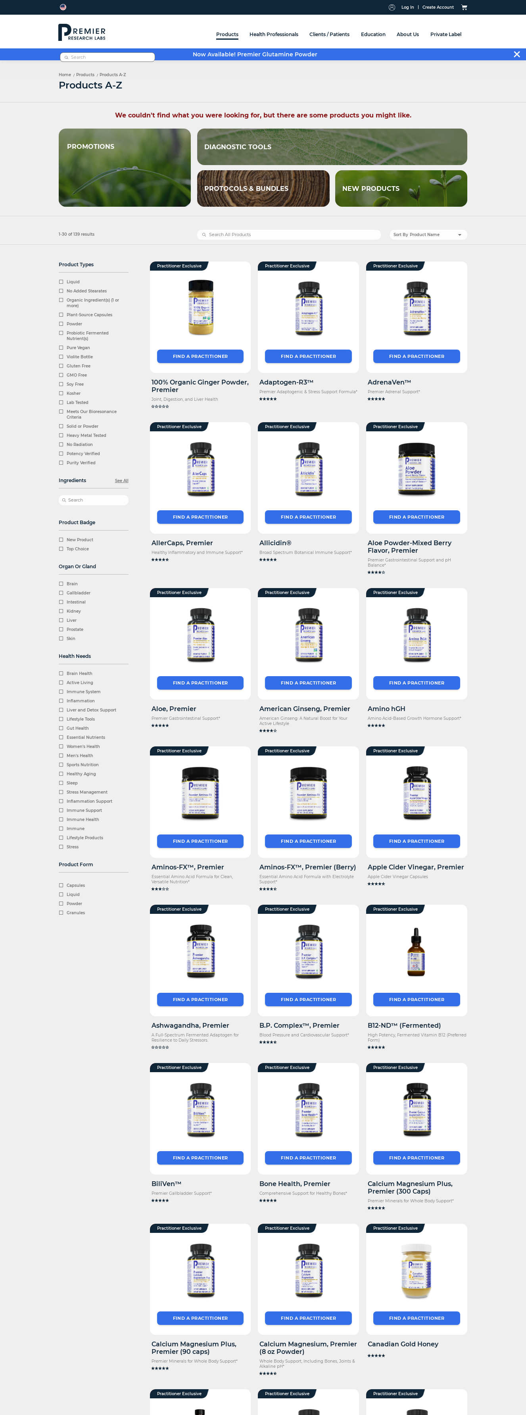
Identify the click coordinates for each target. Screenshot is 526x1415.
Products (85, 74)
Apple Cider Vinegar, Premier (416, 867)
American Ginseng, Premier (304, 709)
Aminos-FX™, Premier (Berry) (307, 867)
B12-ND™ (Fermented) (404, 1025)
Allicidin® (275, 543)
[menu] (241, 31)
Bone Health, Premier (294, 1183)
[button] (200, 406)
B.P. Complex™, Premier (299, 1025)
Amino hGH (386, 709)
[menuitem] (132, 31)
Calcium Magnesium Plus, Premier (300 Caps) (410, 1187)
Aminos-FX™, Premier (188, 867)
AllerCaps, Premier (182, 543)
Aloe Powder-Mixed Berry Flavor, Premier (409, 546)
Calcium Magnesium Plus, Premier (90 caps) (194, 1347)
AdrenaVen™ (389, 382)
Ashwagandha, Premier (190, 1025)
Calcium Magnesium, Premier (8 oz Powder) (308, 1347)
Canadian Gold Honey (403, 1344)
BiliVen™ (167, 1183)
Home (65, 74)
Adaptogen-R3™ (286, 382)
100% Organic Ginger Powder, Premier (200, 386)
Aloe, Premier (174, 709)
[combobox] (420, 33)
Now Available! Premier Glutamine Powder (255, 54)
